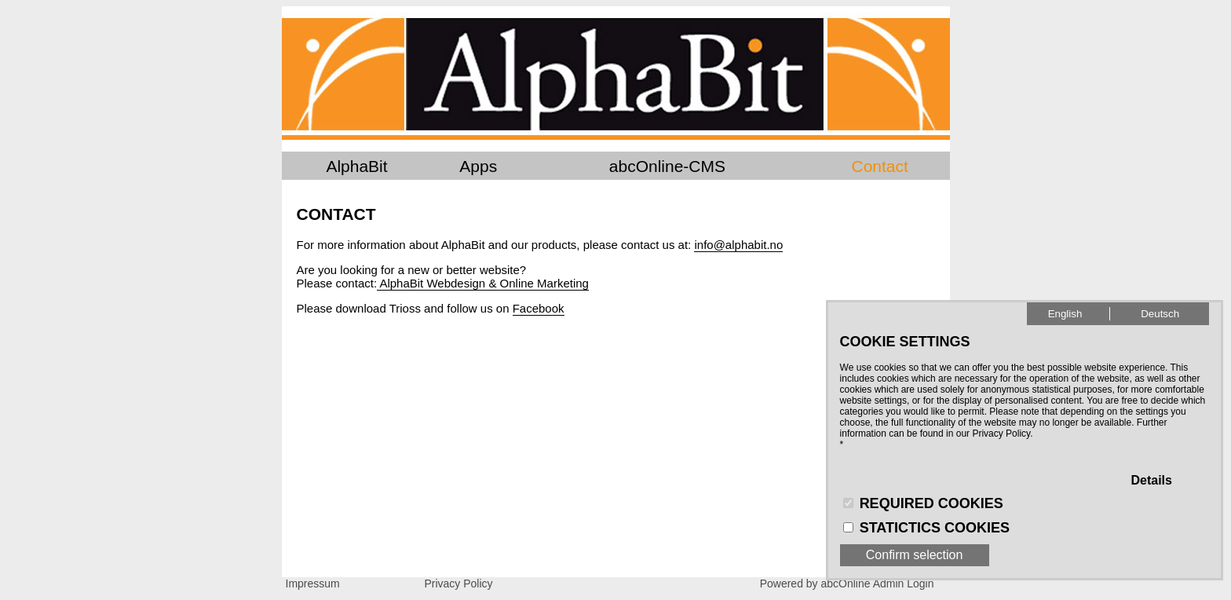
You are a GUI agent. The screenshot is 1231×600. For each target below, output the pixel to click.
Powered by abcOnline (815, 583)
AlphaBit (356, 166)
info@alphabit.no (738, 244)
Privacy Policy (458, 583)
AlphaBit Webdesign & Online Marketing (483, 283)
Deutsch (1160, 314)
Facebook (538, 308)
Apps (478, 166)
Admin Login (903, 583)
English (1065, 314)
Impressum (313, 583)
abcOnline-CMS (667, 166)
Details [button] (1151, 480)
